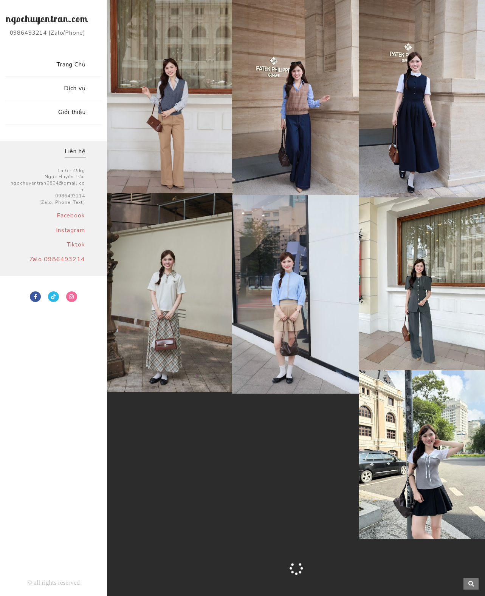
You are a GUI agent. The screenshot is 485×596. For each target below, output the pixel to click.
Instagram (70, 230)
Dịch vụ (75, 88)
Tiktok (76, 244)
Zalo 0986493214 (57, 259)
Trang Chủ (71, 64)
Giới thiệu (72, 112)
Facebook (71, 215)
